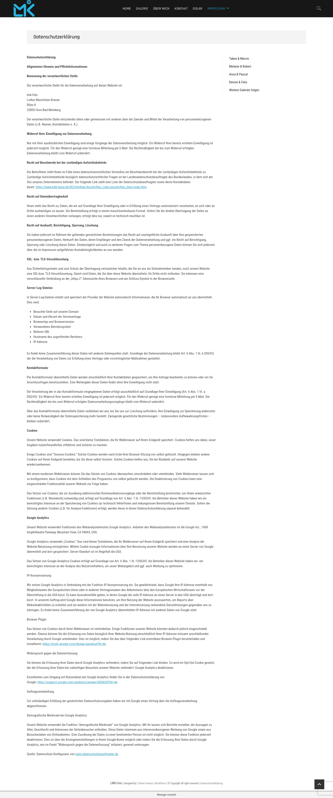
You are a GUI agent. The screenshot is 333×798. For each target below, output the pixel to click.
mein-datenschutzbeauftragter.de (96, 754)
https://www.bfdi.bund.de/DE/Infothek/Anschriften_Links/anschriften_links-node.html (91, 187)
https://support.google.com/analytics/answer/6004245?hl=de (77, 682)
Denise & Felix (238, 82)
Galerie (142, 8)
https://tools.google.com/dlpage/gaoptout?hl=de (74, 644)
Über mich (161, 8)
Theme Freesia (145, 783)
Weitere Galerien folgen (244, 90)
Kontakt (181, 8)
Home (127, 8)
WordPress (160, 783)
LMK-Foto (116, 783)
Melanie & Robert (240, 66)
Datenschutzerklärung (211, 783)
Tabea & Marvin (239, 59)
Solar (197, 8)
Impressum (216, 8)
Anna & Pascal (238, 74)
